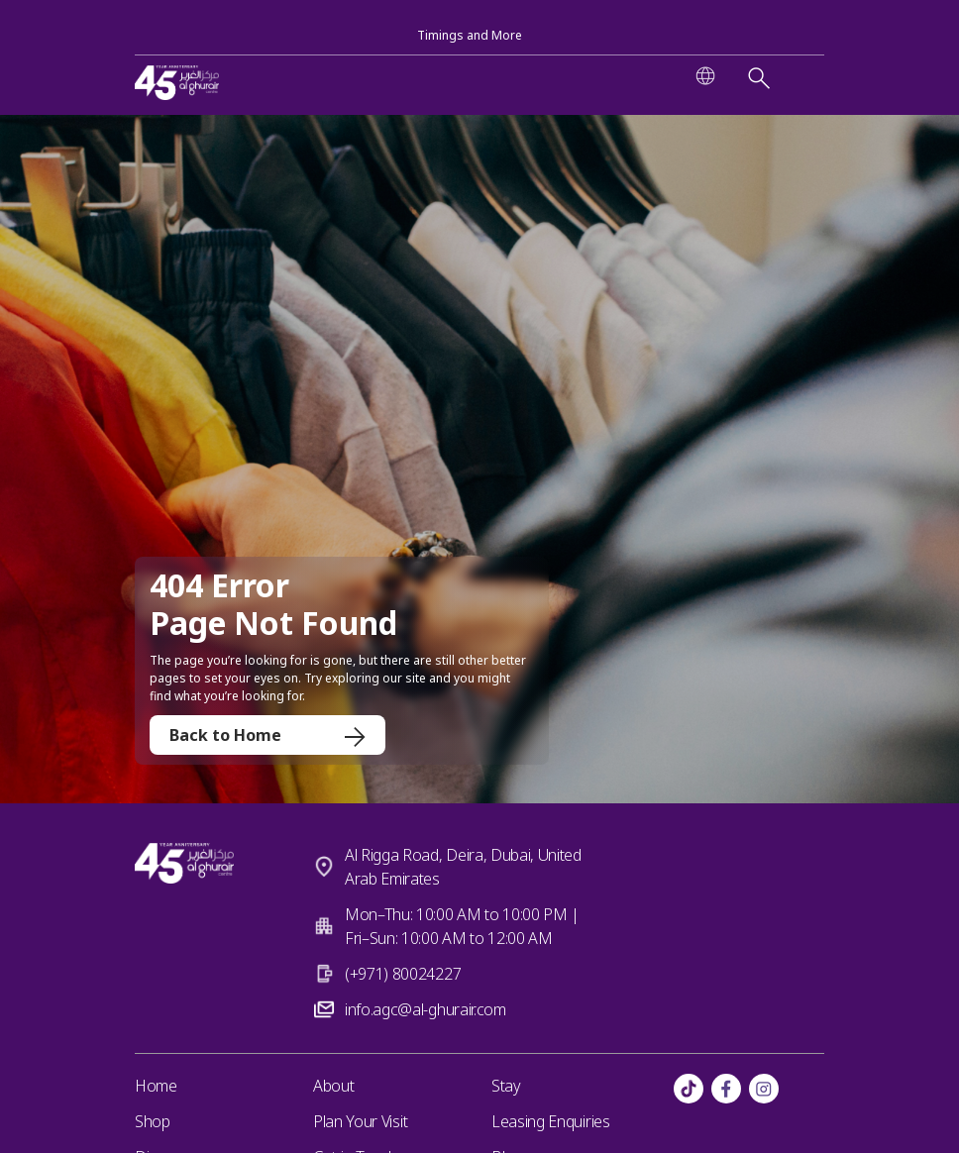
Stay (506, 1086)
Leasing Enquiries (550, 1121)
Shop (152, 1121)
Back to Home (267, 735)
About (333, 1086)
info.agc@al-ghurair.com (425, 1009)
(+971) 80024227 (403, 974)
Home (156, 1086)
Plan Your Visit (360, 1121)
